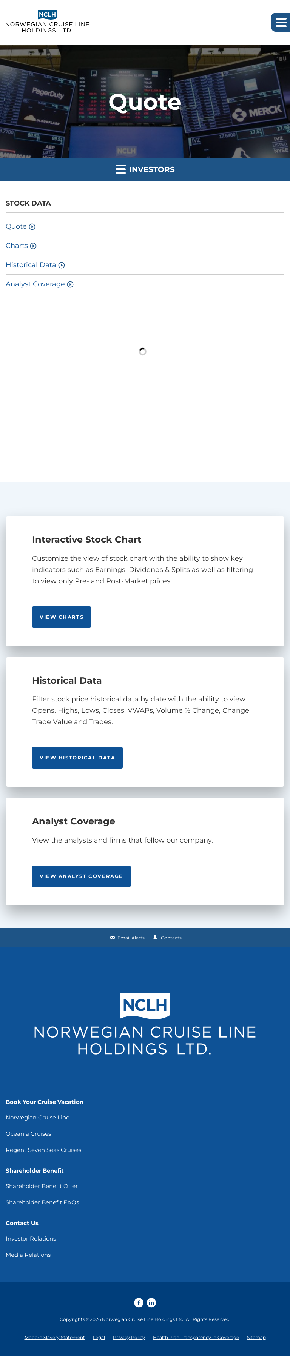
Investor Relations (31, 1238)
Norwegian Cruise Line (37, 1117)
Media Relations (28, 1254)
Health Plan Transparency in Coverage (196, 1337)
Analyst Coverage (35, 284)
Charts (17, 245)
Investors (145, 169)
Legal (99, 1337)
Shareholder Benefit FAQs (42, 1202)
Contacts (171, 938)
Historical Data (31, 265)
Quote (16, 226)
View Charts (61, 617)
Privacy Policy (129, 1337)
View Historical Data (77, 758)
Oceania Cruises (28, 1133)
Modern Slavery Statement (55, 1337)
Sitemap (256, 1337)
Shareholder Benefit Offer (42, 1186)
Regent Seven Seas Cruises (43, 1149)
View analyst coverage (81, 876)
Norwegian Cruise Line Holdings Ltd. (143, 1319)
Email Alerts (131, 938)
